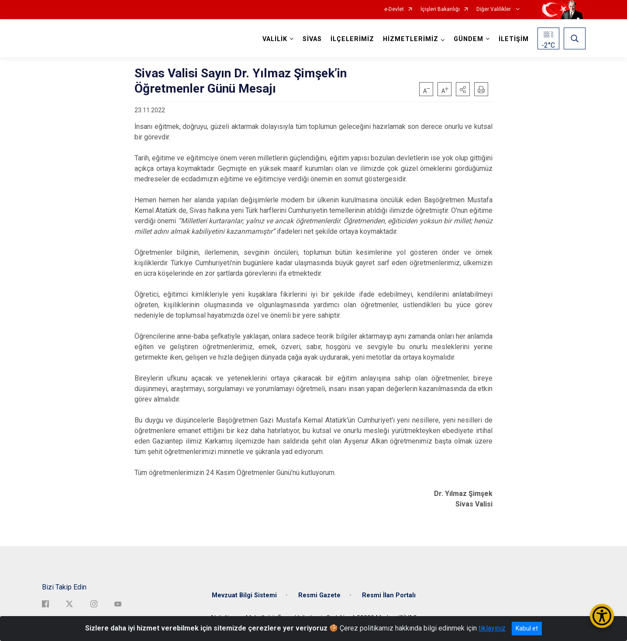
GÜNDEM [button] (468, 39)
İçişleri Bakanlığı (440, 9)
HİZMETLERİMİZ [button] (410, 39)
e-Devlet (394, 9)
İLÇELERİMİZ (352, 39)
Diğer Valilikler (494, 9)
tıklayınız (492, 628)
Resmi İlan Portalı (389, 595)
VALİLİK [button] (274, 39)
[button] (463, 89)
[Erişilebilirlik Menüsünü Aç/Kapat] (602, 616)
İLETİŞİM (514, 39)
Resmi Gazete (319, 595)
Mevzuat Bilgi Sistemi (244, 595)
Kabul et (527, 628)
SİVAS (312, 39)
